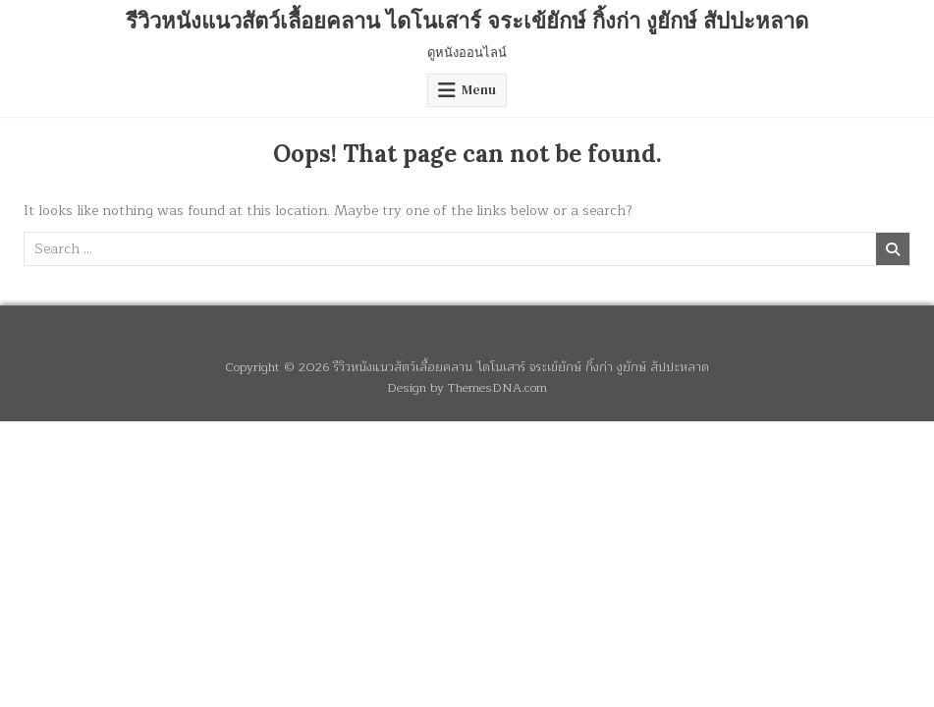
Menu (479, 90)
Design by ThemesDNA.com (467, 387)
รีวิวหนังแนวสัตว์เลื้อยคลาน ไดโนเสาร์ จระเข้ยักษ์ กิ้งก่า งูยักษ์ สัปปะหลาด (467, 20)
